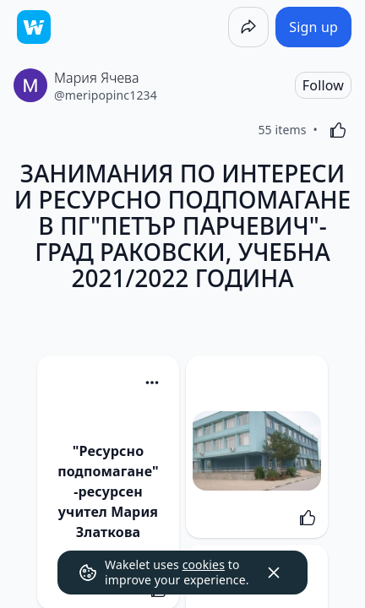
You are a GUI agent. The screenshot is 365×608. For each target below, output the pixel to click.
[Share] (248, 27)
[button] (152, 384)
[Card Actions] (152, 382)
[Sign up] (313, 27)
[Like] (337, 130)
